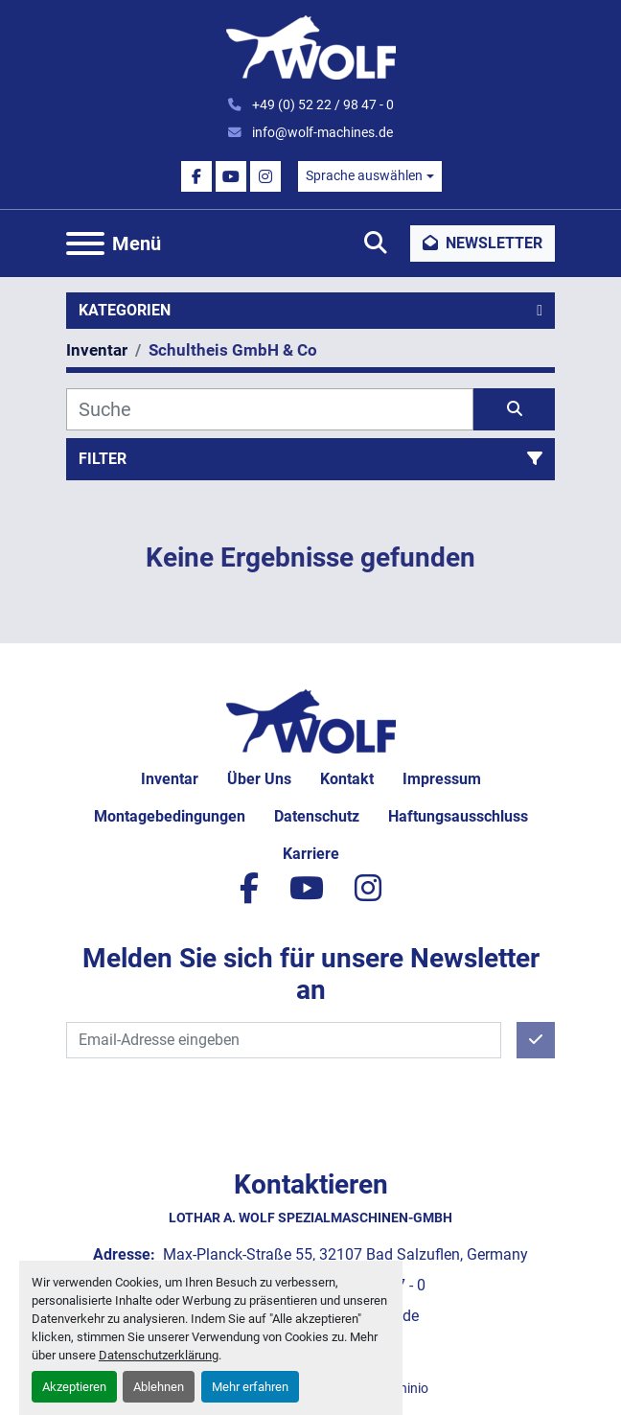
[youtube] (231, 176)
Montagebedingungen (169, 816)
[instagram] (265, 176)
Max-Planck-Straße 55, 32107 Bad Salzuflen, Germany (343, 1254)
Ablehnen (158, 1387)
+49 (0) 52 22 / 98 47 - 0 (321, 104)
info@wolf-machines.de (321, 132)
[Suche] (269, 409)
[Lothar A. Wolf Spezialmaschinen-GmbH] (311, 719)
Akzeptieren (74, 1387)
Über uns (259, 779)
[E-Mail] (283, 1040)
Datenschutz (316, 816)
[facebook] (196, 176)
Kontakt (347, 779)
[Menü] (85, 243)
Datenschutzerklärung (158, 1355)
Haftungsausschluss (458, 816)
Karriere (311, 854)
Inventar (169, 779)
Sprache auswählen (364, 175)
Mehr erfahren (250, 1387)
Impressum (441, 779)
